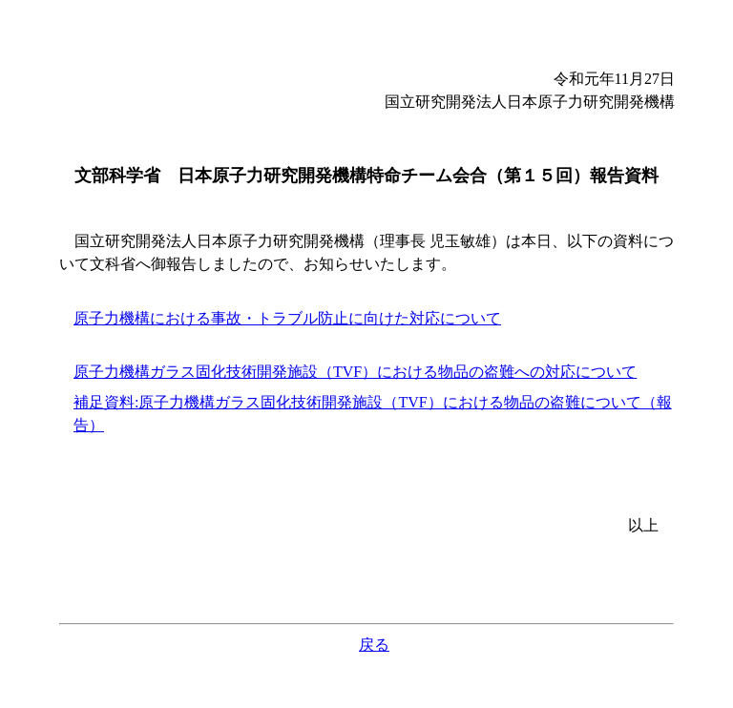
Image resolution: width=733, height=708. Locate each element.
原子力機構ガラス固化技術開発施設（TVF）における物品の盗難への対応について (355, 372)
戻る (374, 644)
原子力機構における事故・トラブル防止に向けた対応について (287, 318)
